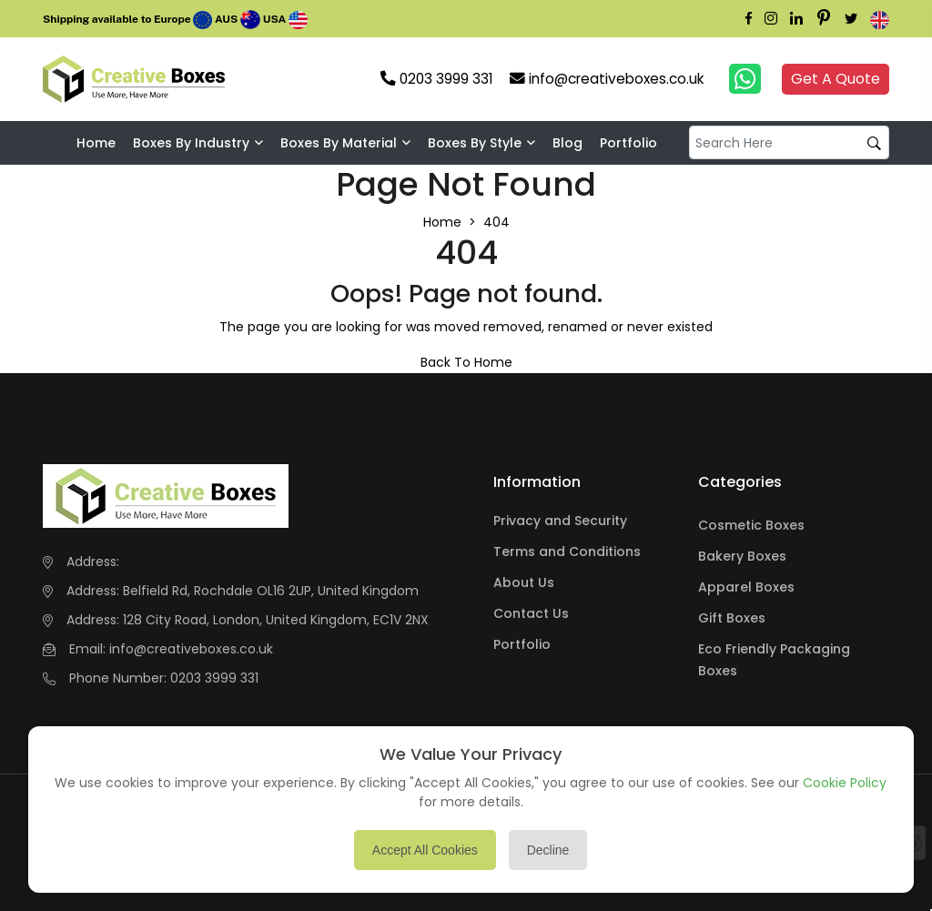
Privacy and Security (560, 520)
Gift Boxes (731, 618)
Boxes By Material (338, 143)
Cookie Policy (844, 783)
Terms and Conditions (567, 551)
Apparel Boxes (746, 587)
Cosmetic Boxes (751, 525)
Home (96, 143)
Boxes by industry (191, 143)
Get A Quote (835, 78)
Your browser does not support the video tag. (263, 79)
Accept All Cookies (425, 850)
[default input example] (789, 142)
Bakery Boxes (742, 556)
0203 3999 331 (214, 678)
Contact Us (531, 613)
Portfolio (628, 143)
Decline (548, 850)
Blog (567, 143)
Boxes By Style (475, 143)
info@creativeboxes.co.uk (191, 649)
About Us (523, 582)
